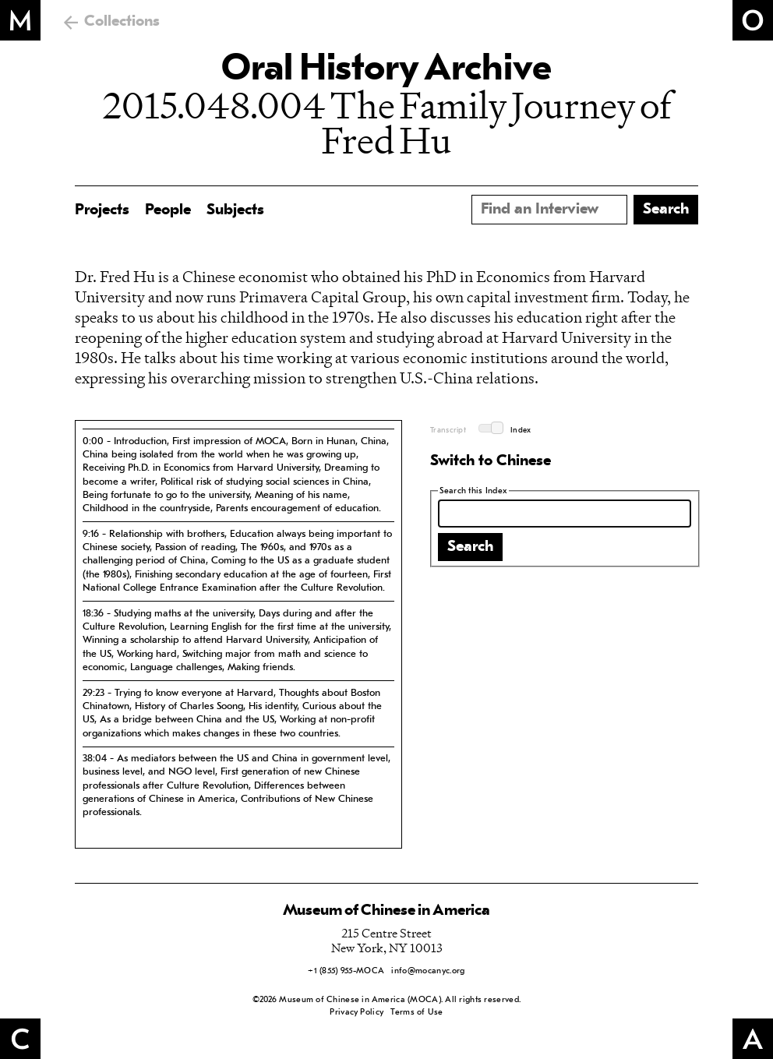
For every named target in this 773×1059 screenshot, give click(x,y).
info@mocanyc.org (427, 971)
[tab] (238, 475)
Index (520, 430)
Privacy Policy (356, 1012)
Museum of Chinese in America (386, 911)
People (168, 210)
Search (470, 547)
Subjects (235, 210)
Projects (102, 210)
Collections (122, 22)
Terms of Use (416, 1012)
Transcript (448, 430)
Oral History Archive (386, 70)
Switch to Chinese (490, 461)
